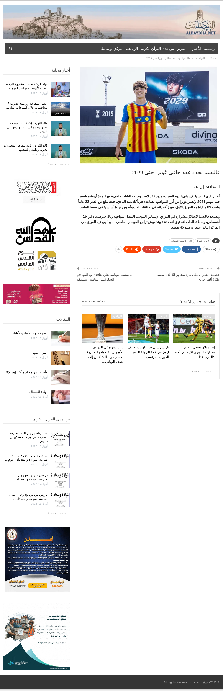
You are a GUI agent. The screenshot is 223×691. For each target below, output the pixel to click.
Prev (209, 371)
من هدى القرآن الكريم (157, 49)
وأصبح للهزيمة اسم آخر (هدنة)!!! (26, 372)
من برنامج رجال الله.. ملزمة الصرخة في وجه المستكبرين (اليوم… (28, 437)
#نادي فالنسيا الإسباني (181, 241)
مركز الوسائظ (111, 49)
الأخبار (196, 49)
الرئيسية (210, 49)
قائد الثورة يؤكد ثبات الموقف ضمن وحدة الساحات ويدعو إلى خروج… (27, 127)
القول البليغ (40, 352)
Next (196, 371)
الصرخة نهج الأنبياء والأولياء (30, 333)
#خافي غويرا (203, 241)
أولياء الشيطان (38, 392)
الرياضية (131, 49)
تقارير (181, 49)
